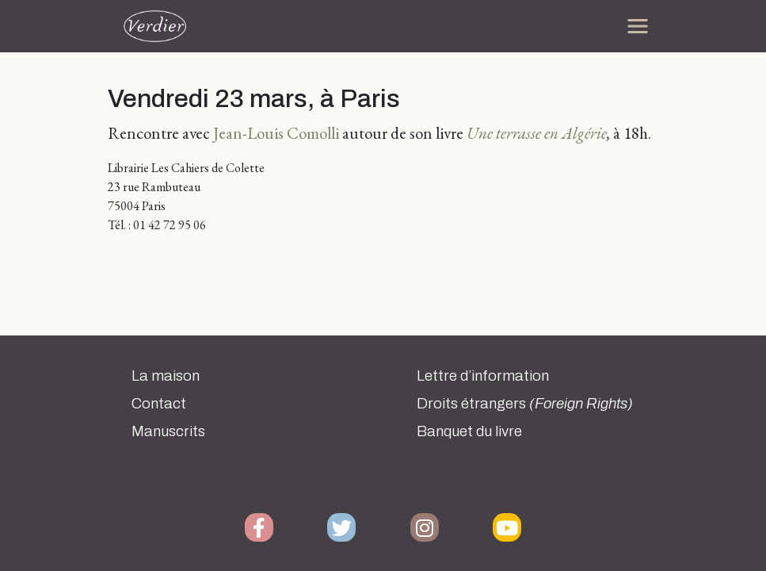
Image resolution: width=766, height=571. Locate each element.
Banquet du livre (469, 431)
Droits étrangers (525, 404)
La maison (165, 376)
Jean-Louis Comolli (276, 133)
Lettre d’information (483, 376)
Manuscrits (168, 431)
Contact (158, 404)
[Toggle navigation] (637, 26)
